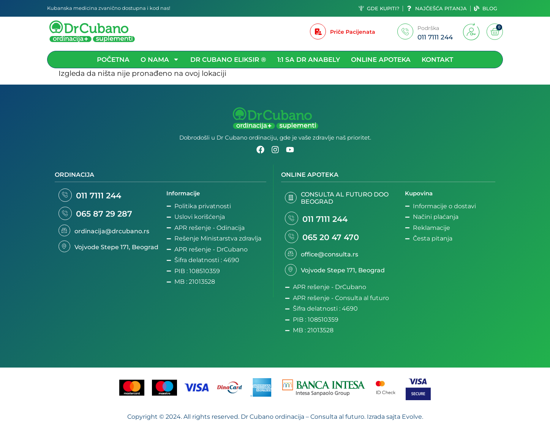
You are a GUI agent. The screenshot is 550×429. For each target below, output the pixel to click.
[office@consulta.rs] (291, 257)
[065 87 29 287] (66, 215)
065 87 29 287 (107, 216)
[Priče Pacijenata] (318, 31)
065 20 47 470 (333, 239)
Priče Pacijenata (352, 31)
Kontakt (437, 59)
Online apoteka (381, 59)
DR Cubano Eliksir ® (228, 59)
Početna (113, 59)
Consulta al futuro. (337, 420)
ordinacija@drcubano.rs (113, 234)
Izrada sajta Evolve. (395, 420)
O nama (160, 59)
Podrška (428, 28)
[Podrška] (405, 31)
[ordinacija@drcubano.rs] (64, 233)
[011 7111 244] (66, 196)
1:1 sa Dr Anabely (308, 59)
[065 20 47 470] (293, 239)
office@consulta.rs (330, 257)
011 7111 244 (101, 196)
